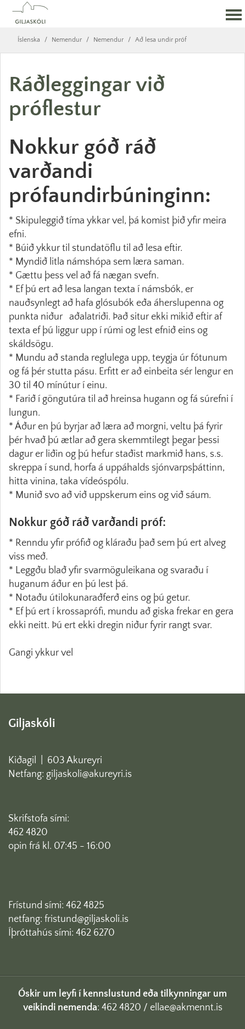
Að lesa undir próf (161, 39)
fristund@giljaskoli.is (86, 919)
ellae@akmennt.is (186, 1007)
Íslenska (29, 39)
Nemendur (67, 39)
